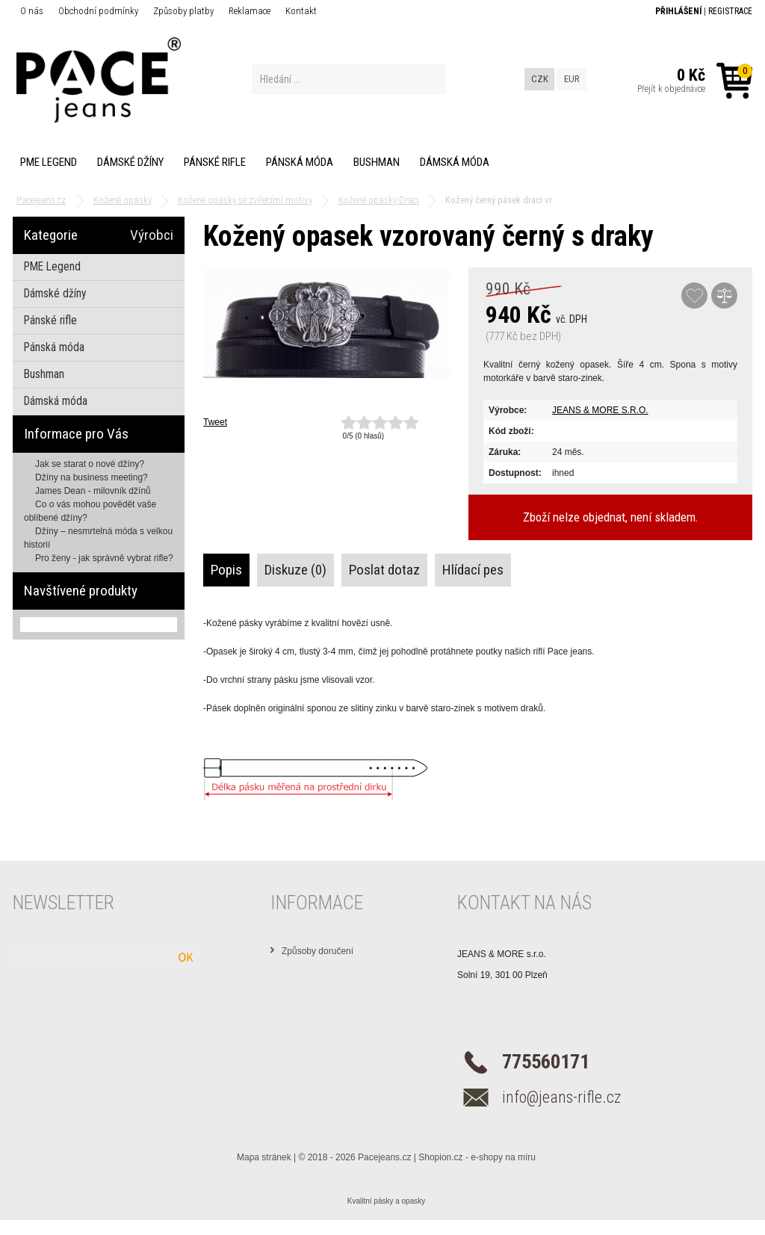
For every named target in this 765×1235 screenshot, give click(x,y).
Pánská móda (299, 162)
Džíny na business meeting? (91, 477)
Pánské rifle (215, 162)
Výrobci (151, 235)
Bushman (376, 162)
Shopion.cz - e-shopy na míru (477, 1157)
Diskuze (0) (295, 569)
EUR (572, 78)
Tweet (215, 422)
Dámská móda (454, 162)
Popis (226, 569)
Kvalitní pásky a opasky (386, 1201)
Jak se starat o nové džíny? (89, 464)
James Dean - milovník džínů (93, 491)
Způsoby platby (183, 10)
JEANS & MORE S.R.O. (600, 410)
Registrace (730, 11)
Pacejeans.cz (384, 1157)
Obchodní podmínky (98, 10)
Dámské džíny (130, 162)
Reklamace (249, 10)
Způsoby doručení (317, 951)
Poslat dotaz (384, 569)
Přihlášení (678, 11)
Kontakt (301, 10)
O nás (31, 10)
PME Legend (48, 162)
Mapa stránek (264, 1157)
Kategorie (51, 235)
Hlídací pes (473, 569)
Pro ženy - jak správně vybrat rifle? (104, 558)
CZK (539, 78)
